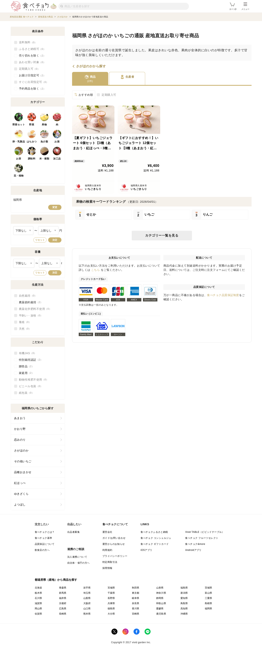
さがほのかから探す (91, 66)
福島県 (184, 587)
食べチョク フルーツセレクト (201, 538)
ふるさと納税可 (32, 49)
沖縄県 (184, 613)
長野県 (111, 598)
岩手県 (87, 587)
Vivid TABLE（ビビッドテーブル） (204, 532)
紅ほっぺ (20, 483)
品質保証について (45, 544)
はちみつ (32, 141)
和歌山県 (161, 603)
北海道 (38, 587)
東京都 (135, 593)
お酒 (56, 141)
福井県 (62, 598)
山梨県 (87, 598)
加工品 (57, 158)
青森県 (62, 587)
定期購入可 (109, 94)
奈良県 (135, 603)
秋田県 (135, 587)
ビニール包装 (31, 386)
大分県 (111, 613)
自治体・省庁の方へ (78, 562)
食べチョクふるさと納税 (154, 532)
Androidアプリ (193, 550)
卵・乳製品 (18, 141)
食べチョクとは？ (45, 532)
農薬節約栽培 (31, 302)
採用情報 (107, 568)
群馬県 (62, 593)
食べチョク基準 (43, 538)
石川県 (38, 598)
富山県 (208, 593)
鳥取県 (184, 603)
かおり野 (20, 428)
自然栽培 (28, 295)
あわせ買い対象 (32, 62)
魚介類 (44, 141)
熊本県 (87, 613)
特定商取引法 (109, 562)
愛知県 (184, 598)
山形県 (160, 587)
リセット (40, 240)
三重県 (208, 598)
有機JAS (28, 353)
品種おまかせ (23, 472)
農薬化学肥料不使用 (35, 309)
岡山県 (38, 608)
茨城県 (208, 587)
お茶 (18, 158)
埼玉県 (87, 593)
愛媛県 (160, 608)
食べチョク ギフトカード (155, 544)
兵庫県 (111, 603)
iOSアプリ (146, 550)
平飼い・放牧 (31, 315)
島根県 (208, 603)
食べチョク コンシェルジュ (156, 538)
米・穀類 (44, 158)
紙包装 (26, 393)
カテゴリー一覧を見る (161, 235)
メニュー (245, 6)
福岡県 (208, 608)
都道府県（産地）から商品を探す (56, 579)
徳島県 (111, 608)
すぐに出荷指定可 (34, 82)
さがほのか (21, 450)
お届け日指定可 (32, 75)
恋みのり (20, 439)
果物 (44, 124)
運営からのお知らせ (113, 544)
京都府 (62, 603)
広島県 (62, 608)
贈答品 (26, 366)
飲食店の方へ (42, 550)
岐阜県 (135, 598)
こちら (95, 269)
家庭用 (26, 373)
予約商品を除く (32, 89)
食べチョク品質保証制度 (223, 295)
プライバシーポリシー (114, 556)
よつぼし (20, 504)
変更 (54, 207)
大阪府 (87, 603)
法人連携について (77, 556)
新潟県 (184, 593)
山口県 (87, 608)
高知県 (184, 608)
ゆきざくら (21, 493)
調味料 (32, 158)
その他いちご (23, 461)
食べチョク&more (195, 544)
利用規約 (107, 550)
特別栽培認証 (31, 360)
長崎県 (62, 613)
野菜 (31, 124)
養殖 (25, 322)
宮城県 (111, 587)
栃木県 (38, 593)
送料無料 (28, 42)
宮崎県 (135, 613)
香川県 (135, 608)
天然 (25, 329)
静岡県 (160, 598)
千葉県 (111, 593)
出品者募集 (73, 532)
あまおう (20, 418)
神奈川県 (161, 593)
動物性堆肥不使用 (34, 379)
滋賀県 (38, 603)
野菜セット (18, 124)
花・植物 (19, 175)
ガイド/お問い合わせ (113, 538)
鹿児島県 (161, 613)
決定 (54, 240)
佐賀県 (38, 613)
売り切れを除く (32, 55)
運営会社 (107, 532)
